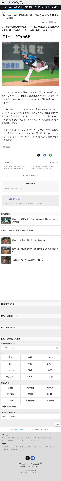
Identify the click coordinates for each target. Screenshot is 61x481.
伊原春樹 (50, 401)
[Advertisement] (30, 282)
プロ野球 (55, 7)
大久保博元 (30, 401)
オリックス (10, 377)
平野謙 (30, 394)
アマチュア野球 (43, 447)
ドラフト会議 (14, 447)
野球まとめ (22, 449)
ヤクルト (50, 364)
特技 (21, 188)
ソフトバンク (10, 370)
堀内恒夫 (50, 394)
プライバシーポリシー (34, 466)
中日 (30, 364)
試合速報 (28, 7)
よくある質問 (38, 463)
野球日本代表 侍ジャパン (28, 447)
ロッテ (50, 377)
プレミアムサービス (25, 463)
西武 (30, 370)
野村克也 (10, 394)
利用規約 (36, 465)
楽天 (50, 370)
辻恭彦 (10, 401)
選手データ (39, 7)
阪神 (30, 357)
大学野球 (5, 449)
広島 (10, 357)
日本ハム (14, 188)
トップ (3, 7)
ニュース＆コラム (15, 7)
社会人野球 (13, 449)
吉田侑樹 (7, 188)
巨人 (10, 364)
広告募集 (22, 466)
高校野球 (53, 447)
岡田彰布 (50, 388)
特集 (47, 7)
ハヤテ (27, 440)
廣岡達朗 (30, 388)
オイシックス (35, 440)
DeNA (50, 357)
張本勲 (10, 388)
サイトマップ (26, 465)
